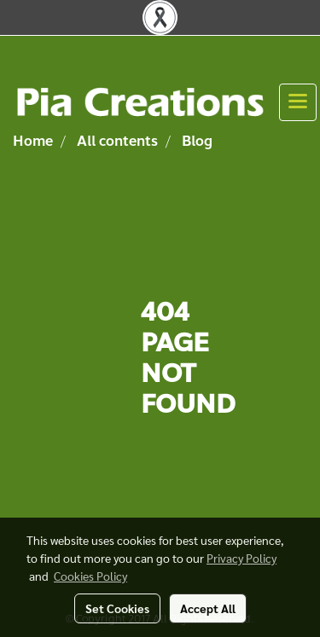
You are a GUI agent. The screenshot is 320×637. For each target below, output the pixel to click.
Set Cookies (117, 608)
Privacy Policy (241, 557)
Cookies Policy (90, 575)
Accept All (208, 608)
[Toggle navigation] (298, 102)
